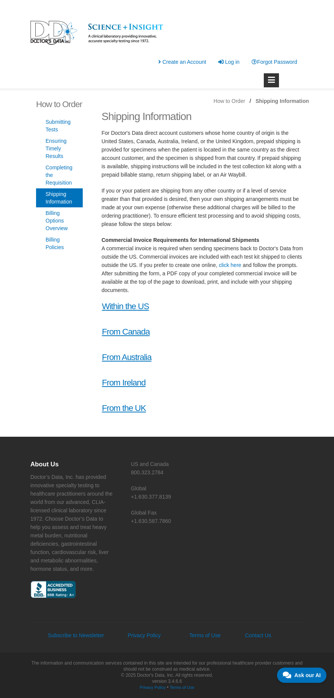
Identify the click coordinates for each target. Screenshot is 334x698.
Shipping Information (59, 198)
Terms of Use (205, 635)
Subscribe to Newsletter (76, 635)
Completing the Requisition (59, 175)
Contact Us (258, 635)
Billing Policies (55, 243)
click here (230, 265)
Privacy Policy (144, 635)
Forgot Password (274, 62)
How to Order (229, 101)
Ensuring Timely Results (56, 148)
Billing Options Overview (57, 220)
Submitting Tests (58, 126)
